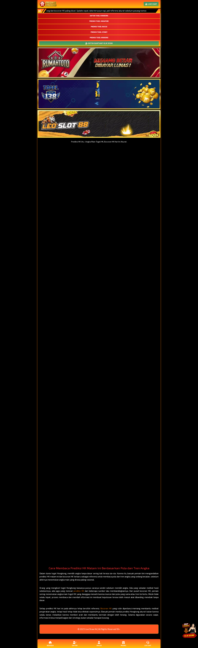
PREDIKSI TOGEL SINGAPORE (99, 21)
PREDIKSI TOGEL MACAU (99, 27)
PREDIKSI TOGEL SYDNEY (99, 32)
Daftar (74, 643)
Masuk (99, 643)
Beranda (50, 643)
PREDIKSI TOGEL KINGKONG (99, 38)
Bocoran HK (106, 608)
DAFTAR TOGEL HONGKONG (99, 16)
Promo (123, 643)
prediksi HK (79, 591)
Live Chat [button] (148, 643)
